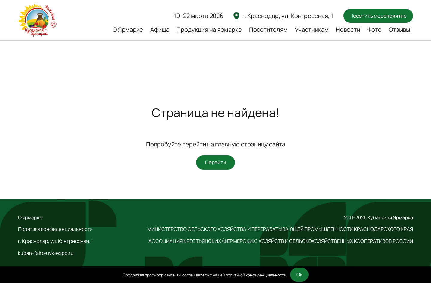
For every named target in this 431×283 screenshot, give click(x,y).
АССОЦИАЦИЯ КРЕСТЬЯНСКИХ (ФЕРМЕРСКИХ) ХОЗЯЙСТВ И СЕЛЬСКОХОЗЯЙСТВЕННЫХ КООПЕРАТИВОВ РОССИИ (280, 241)
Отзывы (399, 29)
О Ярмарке (128, 29)
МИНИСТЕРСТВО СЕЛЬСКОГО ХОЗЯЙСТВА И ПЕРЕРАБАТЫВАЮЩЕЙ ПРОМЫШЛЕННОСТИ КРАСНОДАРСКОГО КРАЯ (280, 229)
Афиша (159, 29)
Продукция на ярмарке (209, 29)
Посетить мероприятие (378, 15)
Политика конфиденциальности (55, 229)
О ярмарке (30, 217)
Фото (374, 29)
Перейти (215, 162)
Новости (348, 29)
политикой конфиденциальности (256, 275)
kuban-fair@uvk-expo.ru (46, 253)
